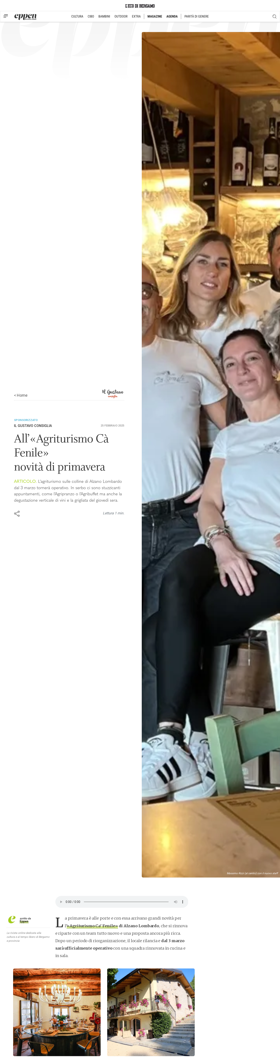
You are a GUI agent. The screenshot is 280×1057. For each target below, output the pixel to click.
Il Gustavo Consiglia (33, 426)
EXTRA (136, 16)
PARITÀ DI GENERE (196, 16)
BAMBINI (104, 16)
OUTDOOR (121, 16)
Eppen (24, 921)
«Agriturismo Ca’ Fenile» (92, 925)
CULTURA (77, 16)
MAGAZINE (154, 16)
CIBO (91, 16)
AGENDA (172, 16)
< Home (21, 395)
